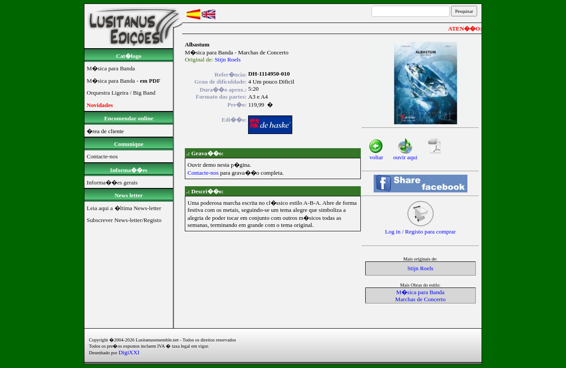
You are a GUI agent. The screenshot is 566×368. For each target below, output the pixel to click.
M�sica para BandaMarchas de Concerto (420, 296)
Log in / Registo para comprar (420, 229)
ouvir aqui (405, 155)
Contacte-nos (202, 172)
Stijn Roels (227, 59)
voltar (376, 155)
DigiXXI (129, 352)
